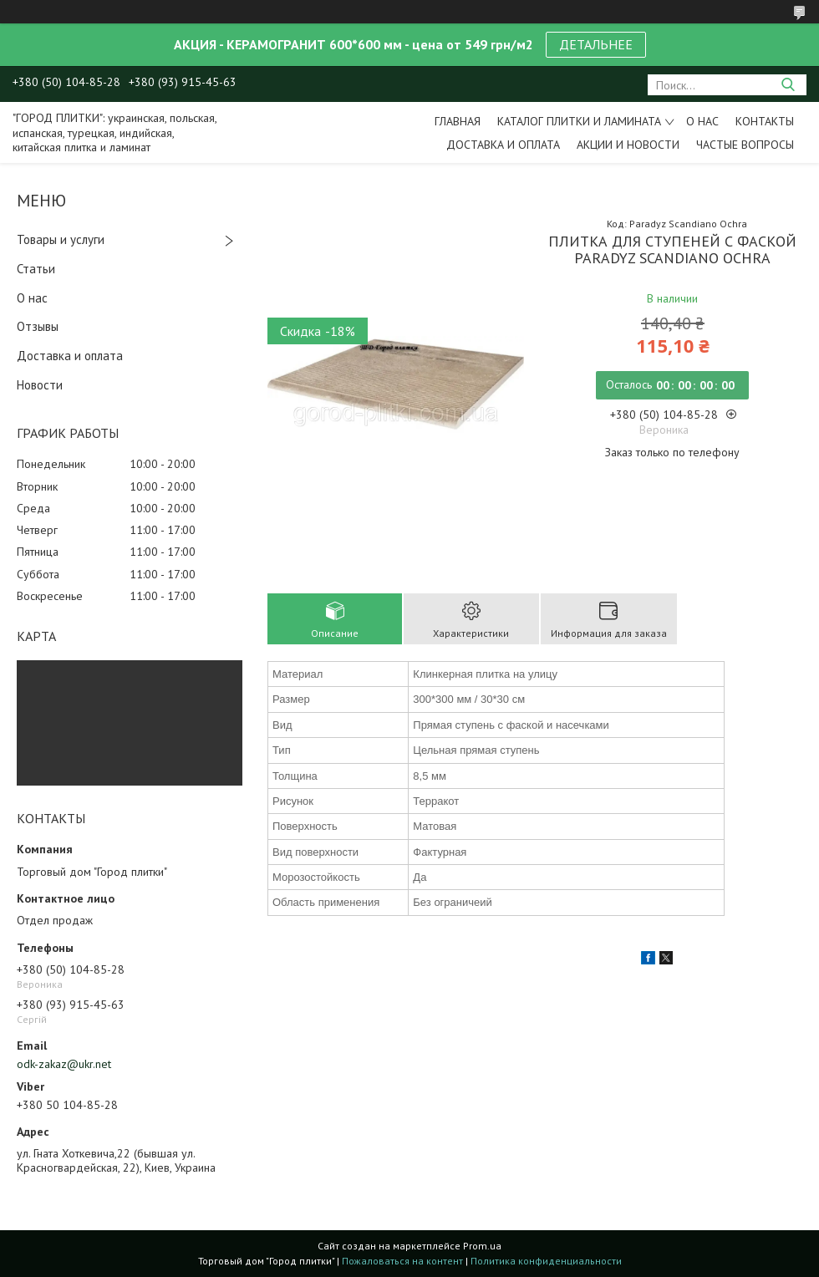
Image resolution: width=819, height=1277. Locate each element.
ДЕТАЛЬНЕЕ (596, 44)
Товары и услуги (60, 239)
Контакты (764, 121)
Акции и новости (628, 144)
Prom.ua (482, 1245)
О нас (702, 121)
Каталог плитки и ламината (579, 121)
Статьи (36, 269)
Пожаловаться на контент (402, 1260)
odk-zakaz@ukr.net (64, 1063)
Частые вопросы (745, 144)
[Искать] (787, 84)
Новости (40, 385)
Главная (458, 121)
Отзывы (37, 326)
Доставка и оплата (503, 144)
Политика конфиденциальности (546, 1260)
